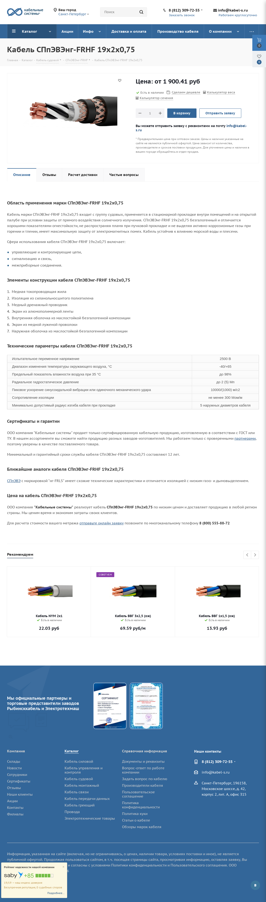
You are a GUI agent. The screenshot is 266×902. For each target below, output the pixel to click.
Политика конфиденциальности (141, 805)
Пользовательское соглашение (138, 794)
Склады (13, 761)
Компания (16, 751)
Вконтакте (255, 885)
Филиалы (15, 814)
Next (255, 555)
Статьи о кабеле (136, 820)
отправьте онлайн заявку (101, 523)
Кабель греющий (79, 805)
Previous (247, 555)
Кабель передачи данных (87, 798)
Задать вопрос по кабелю (144, 779)
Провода (72, 812)
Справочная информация (144, 751)
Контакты (15, 807)
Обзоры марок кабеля (141, 827)
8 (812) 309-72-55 (184, 10)
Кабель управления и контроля (83, 770)
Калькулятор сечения (156, 98)
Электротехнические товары (90, 818)
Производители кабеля (142, 785)
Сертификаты (18, 781)
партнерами (245, 438)
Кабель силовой (79, 761)
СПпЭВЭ (13, 481)
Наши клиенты (20, 794)
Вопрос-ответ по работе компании (143, 770)
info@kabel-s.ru (233, 10)
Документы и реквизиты (143, 761)
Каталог (72, 751)
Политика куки (134, 813)
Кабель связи (77, 792)
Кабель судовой (79, 779)
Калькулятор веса (221, 92)
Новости (14, 768)
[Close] (63, 867)
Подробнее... (56, 893)
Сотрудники (17, 774)
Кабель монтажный (82, 785)
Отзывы (14, 788)
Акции (12, 801)
